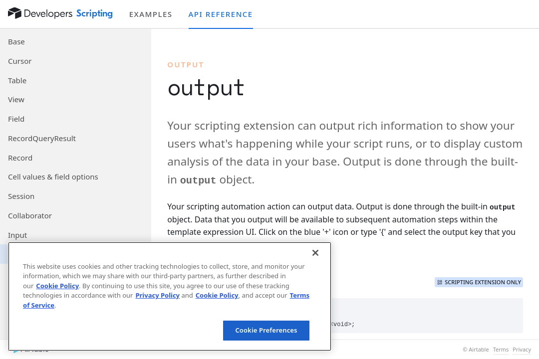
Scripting (94, 13)
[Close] (315, 253)
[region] (169, 296)
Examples (151, 14)
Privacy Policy (157, 295)
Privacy (522, 349)
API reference (221, 14)
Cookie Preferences (266, 330)
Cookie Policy (57, 285)
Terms (501, 349)
